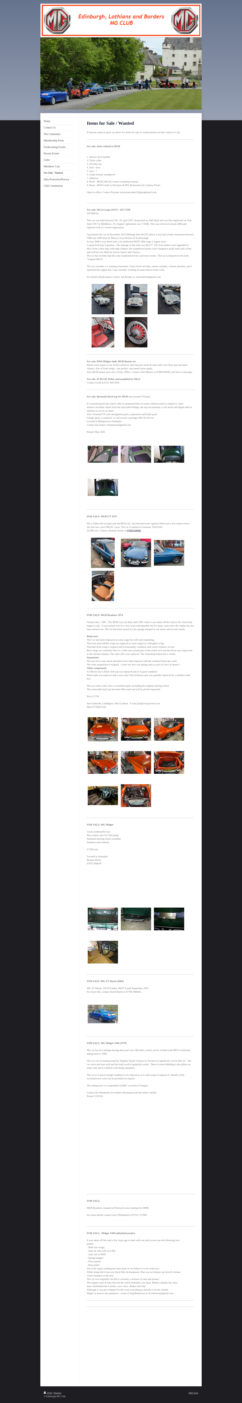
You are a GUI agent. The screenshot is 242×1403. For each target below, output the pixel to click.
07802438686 (134, 530)
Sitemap (57, 1393)
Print (48, 1393)
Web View (193, 1393)
